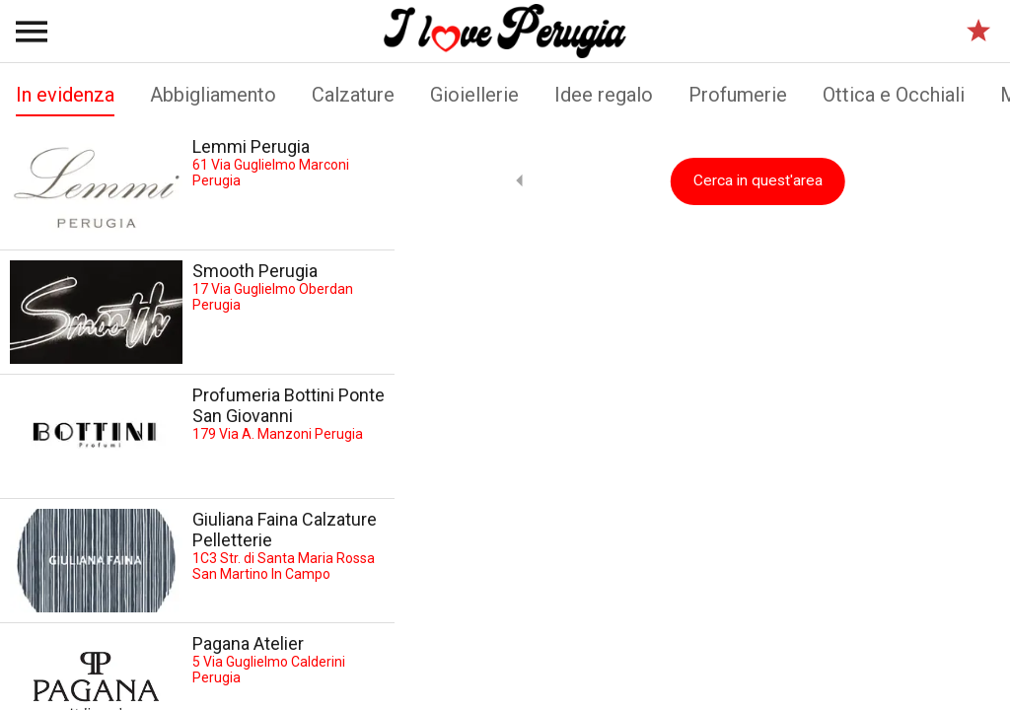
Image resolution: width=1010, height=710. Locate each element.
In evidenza (65, 99)
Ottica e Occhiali (894, 94)
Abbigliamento (213, 94)
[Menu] (31, 31)
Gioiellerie (474, 94)
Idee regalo (603, 94)
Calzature (353, 94)
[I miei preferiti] (978, 31)
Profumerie (737, 94)
